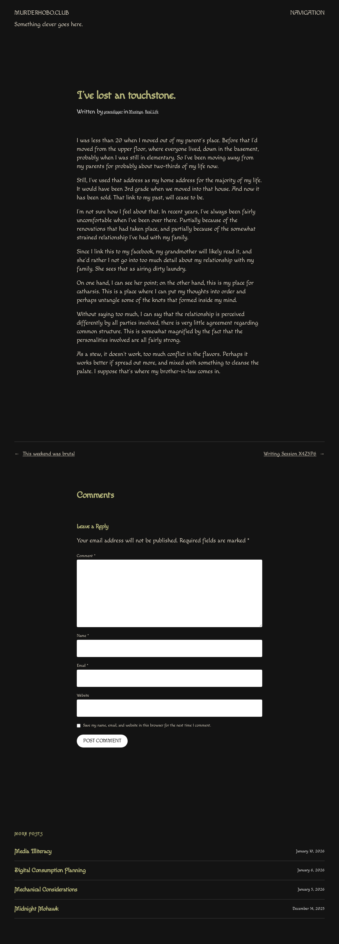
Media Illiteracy (32, 851)
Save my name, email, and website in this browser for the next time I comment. (147, 725)
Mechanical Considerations (45, 889)
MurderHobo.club (41, 12)
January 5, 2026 (311, 889)
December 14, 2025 (308, 908)
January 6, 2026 (311, 870)
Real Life (151, 111)
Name (83, 635)
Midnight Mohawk (36, 908)
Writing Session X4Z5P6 (290, 454)
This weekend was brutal (49, 454)
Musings (136, 111)
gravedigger (113, 111)
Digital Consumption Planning (49, 870)
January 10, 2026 (310, 851)
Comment (86, 556)
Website (83, 695)
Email (82, 665)
